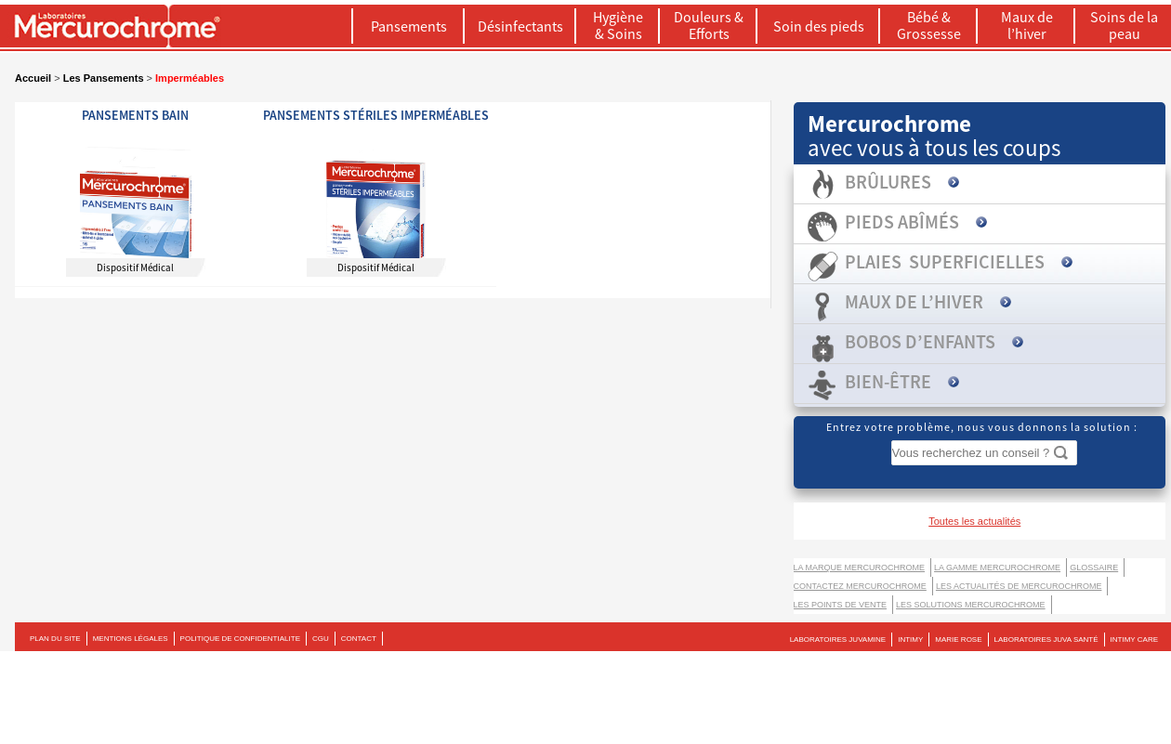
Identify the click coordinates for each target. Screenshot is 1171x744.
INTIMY (910, 639)
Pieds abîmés (902, 221)
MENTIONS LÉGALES (130, 638)
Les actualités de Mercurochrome (1019, 586)
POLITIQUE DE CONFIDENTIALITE (240, 638)
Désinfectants (520, 26)
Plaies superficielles (945, 261)
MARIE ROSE (958, 639)
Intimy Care (1134, 639)
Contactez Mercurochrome (860, 586)
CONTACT (358, 638)
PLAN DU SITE (55, 638)
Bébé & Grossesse (929, 25)
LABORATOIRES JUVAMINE (838, 639)
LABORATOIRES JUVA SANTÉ (1046, 639)
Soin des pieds (818, 26)
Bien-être (888, 381)
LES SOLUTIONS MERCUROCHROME (971, 604)
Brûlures (888, 181)
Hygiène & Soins (618, 25)
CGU (320, 638)
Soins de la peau (1124, 25)
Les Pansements (103, 78)
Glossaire (1094, 567)
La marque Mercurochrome (860, 567)
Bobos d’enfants (920, 341)
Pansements (409, 26)
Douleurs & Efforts (708, 25)
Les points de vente (841, 604)
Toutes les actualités (974, 521)
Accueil (33, 78)
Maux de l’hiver (1027, 25)
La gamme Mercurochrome (997, 567)
